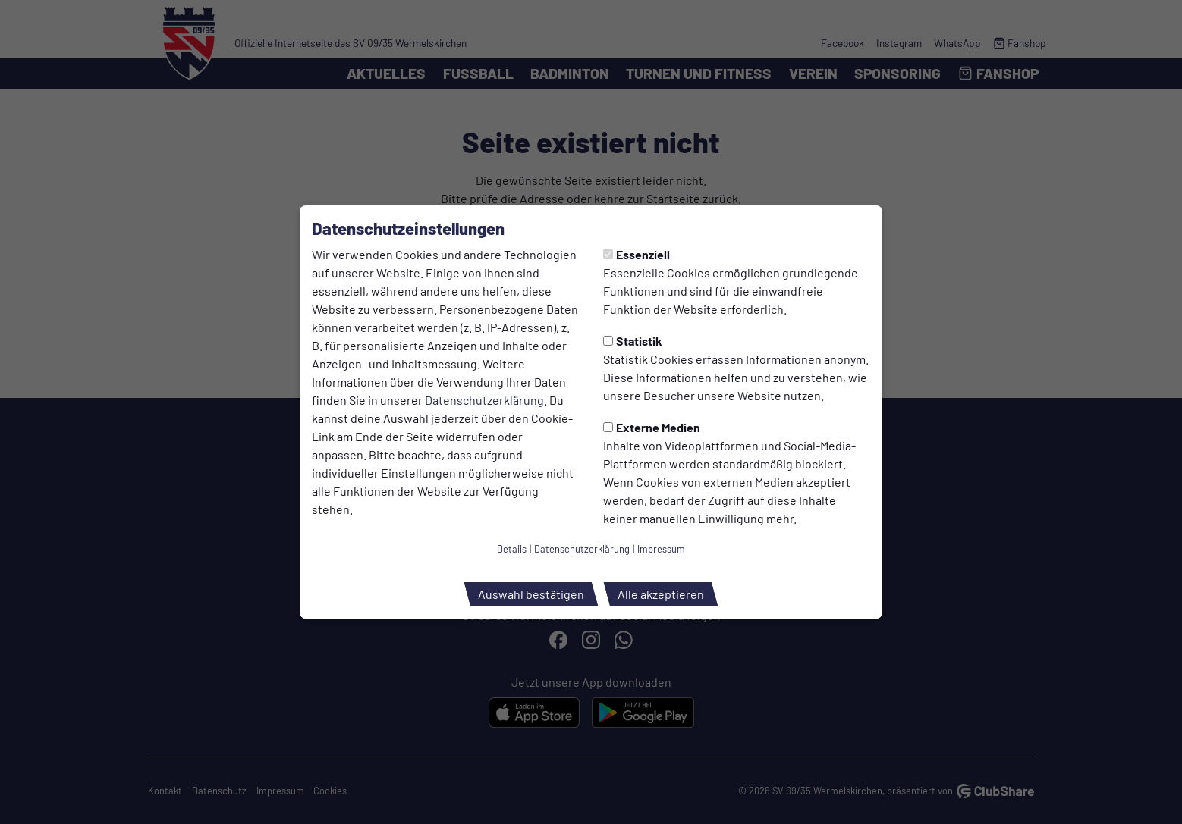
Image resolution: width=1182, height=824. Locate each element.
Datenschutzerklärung (484, 400)
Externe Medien (651, 427)
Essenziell (636, 254)
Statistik (632, 341)
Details (512, 549)
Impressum (661, 549)
